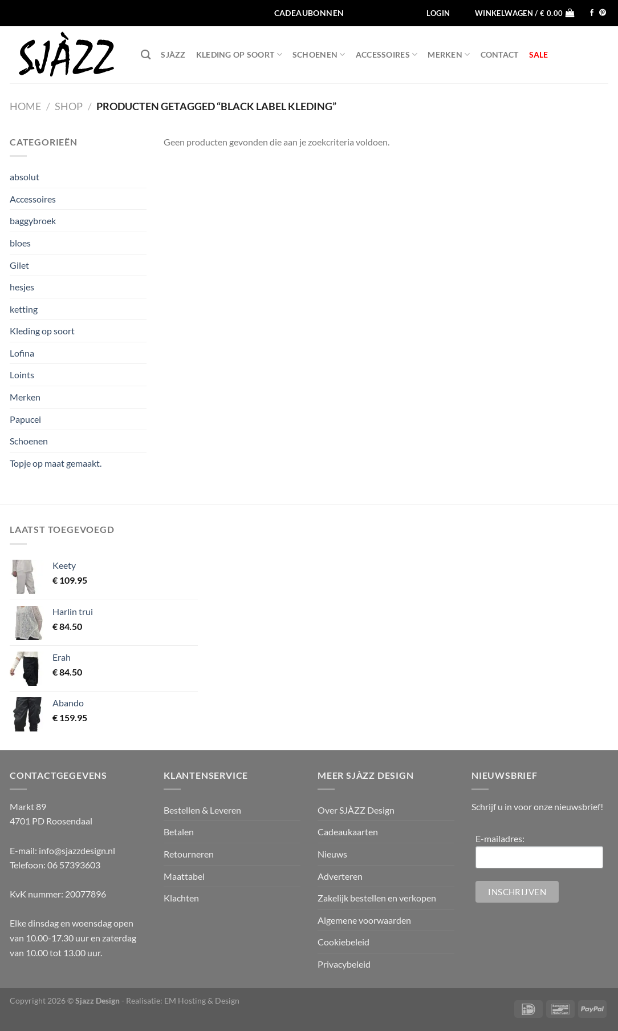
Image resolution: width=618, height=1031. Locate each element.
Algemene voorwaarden (364, 920)
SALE (538, 54)
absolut (24, 176)
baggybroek (33, 220)
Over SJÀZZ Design (356, 809)
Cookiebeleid (343, 941)
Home (25, 106)
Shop (69, 106)
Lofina (22, 352)
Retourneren (189, 853)
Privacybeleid (344, 964)
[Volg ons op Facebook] (591, 13)
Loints (22, 374)
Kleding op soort (239, 54)
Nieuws (332, 853)
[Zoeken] (146, 55)
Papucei (25, 419)
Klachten (181, 897)
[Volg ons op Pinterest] (602, 13)
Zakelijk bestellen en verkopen (377, 897)
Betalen (179, 831)
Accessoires (387, 54)
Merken (449, 54)
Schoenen (318, 54)
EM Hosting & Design (201, 1000)
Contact (500, 54)
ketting (24, 309)
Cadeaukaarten (348, 831)
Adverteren (340, 876)
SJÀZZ (173, 54)
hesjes (22, 286)
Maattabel (184, 876)
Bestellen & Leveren (202, 809)
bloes (20, 242)
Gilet (19, 265)
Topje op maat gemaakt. (55, 463)
